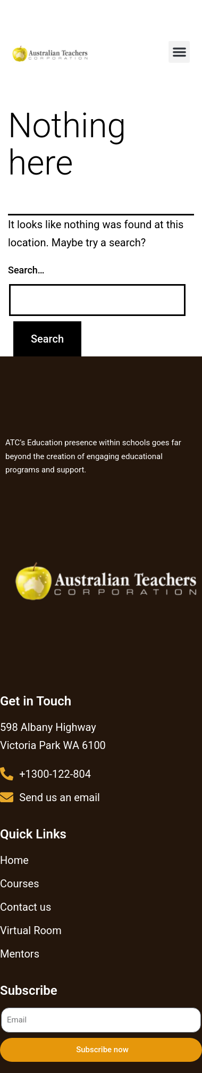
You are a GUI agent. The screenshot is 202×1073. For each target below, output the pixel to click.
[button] (179, 52)
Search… (26, 270)
